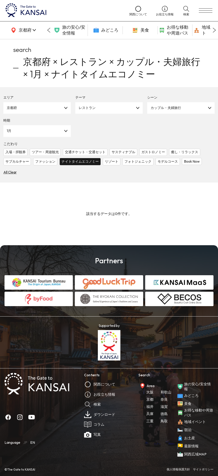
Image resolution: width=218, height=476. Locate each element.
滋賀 (164, 406)
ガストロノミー (153, 152)
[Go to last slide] (48, 30)
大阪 (150, 392)
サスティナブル (123, 152)
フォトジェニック (137, 161)
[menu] (205, 10)
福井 (150, 406)
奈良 (164, 399)
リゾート (111, 161)
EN (32, 442)
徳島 (164, 413)
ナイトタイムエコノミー (80, 161)
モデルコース (168, 161)
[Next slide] (214, 30)
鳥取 (164, 421)
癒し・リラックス (184, 152)
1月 (9, 131)
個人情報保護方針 (178, 469)
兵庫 (150, 413)
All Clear (10, 172)
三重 (150, 421)
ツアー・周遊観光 (45, 152)
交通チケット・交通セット (85, 152)
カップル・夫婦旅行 (166, 108)
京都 (150, 399)
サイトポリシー (203, 469)
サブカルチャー (17, 161)
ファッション (45, 161)
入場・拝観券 (15, 152)
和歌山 (166, 392)
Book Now (192, 161)
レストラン (87, 108)
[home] (63, 10)
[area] (22, 30)
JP (25, 442)
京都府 (12, 108)
